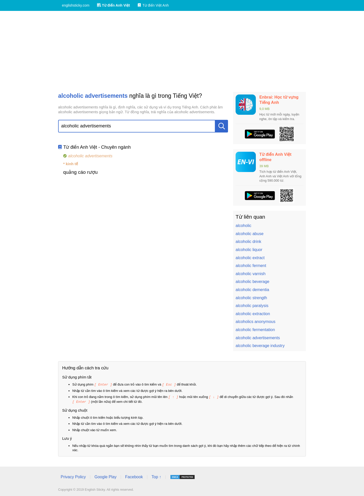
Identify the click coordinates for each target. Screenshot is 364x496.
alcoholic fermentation (255, 330)
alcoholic (243, 225)
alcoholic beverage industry (260, 346)
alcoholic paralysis (252, 305)
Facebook (134, 476)
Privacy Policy (73, 476)
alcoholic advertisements (258, 338)
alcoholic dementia (252, 290)
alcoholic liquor (249, 249)
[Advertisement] (182, 51)
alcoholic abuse (249, 234)
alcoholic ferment (251, 265)
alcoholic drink (248, 241)
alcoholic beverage (252, 281)
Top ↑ (156, 476)
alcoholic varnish (250, 274)
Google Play (106, 476)
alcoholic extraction (253, 314)
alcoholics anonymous (255, 321)
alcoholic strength (251, 298)
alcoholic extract (250, 258)
